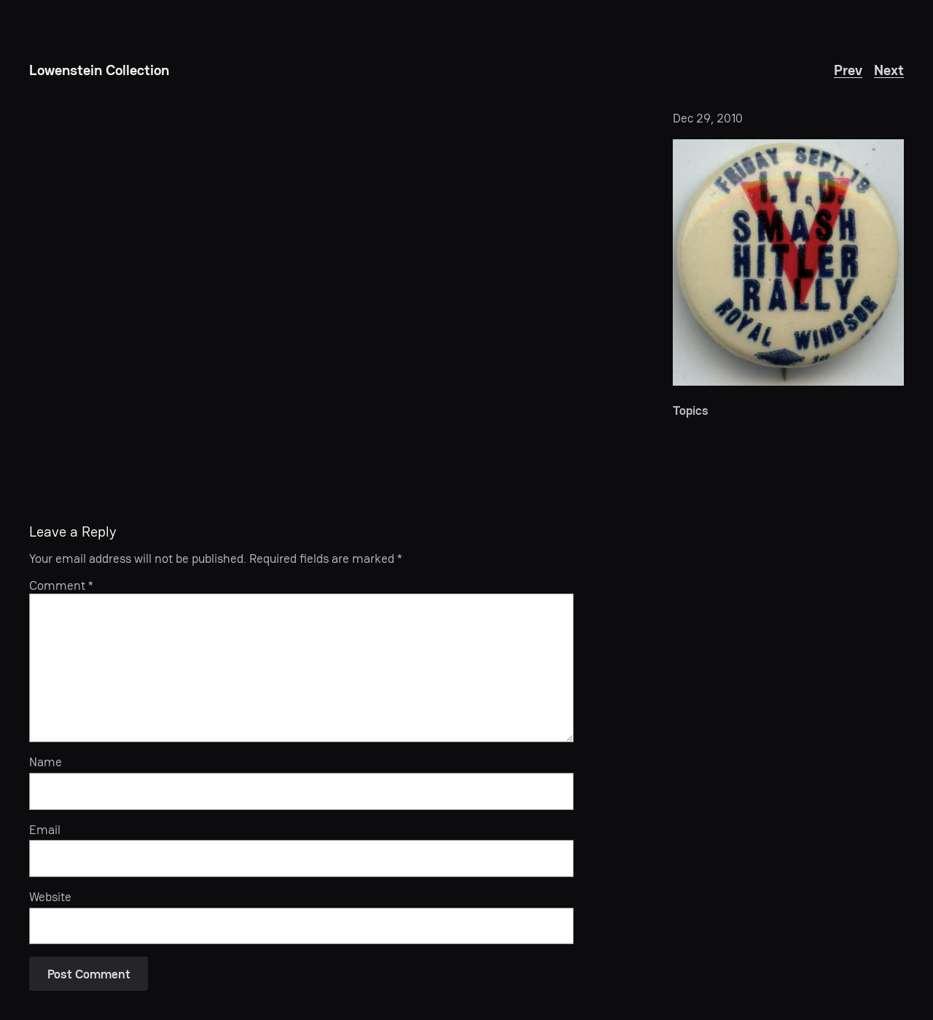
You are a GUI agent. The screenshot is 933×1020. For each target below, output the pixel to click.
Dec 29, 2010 (708, 118)
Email (44, 829)
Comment (61, 585)
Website (50, 896)
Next (889, 70)
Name (45, 762)
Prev (848, 70)
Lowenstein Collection (99, 70)
